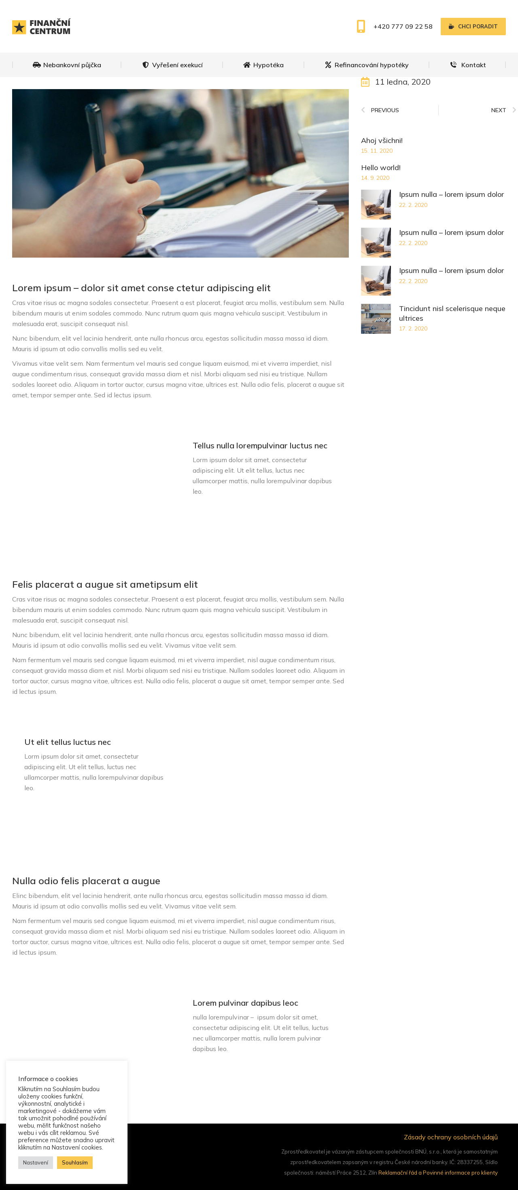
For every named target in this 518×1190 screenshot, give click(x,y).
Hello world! (381, 167)
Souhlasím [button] (75, 1162)
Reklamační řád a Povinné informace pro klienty (438, 1172)
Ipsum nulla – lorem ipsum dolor (451, 194)
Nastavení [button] (35, 1162)
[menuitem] (67, 65)
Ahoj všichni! (382, 140)
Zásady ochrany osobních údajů (451, 1137)
